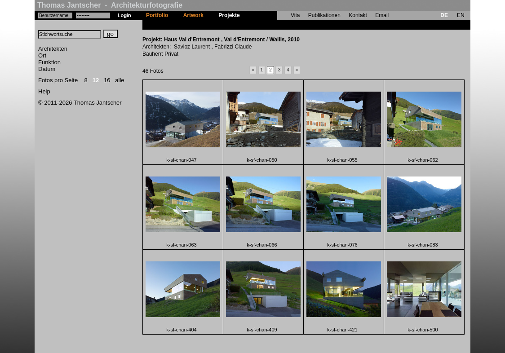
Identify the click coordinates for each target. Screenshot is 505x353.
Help (44, 91)
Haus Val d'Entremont (275, 25)
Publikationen (324, 15)
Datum (46, 69)
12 (96, 80)
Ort (42, 55)
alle (119, 80)
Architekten (52, 48)
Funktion (49, 62)
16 (107, 80)
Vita (295, 15)
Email (382, 15)
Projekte (228, 15)
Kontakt (358, 15)
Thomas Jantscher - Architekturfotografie (109, 5)
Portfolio (157, 15)
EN (461, 15)
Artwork (193, 15)
